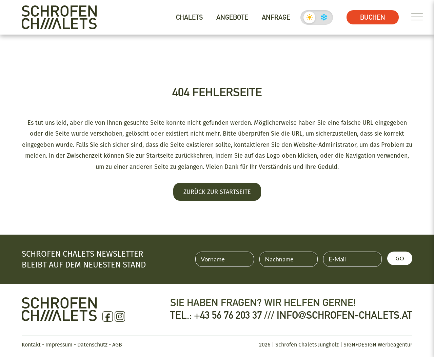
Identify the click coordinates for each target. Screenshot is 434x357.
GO (399, 258)
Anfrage (276, 17)
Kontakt (31, 344)
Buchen (372, 17)
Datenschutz (92, 344)
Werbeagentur (395, 344)
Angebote (232, 17)
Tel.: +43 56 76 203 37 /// (223, 315)
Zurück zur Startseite (217, 191)
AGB (117, 344)
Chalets (189, 17)
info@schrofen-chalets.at (344, 315)
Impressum (59, 344)
